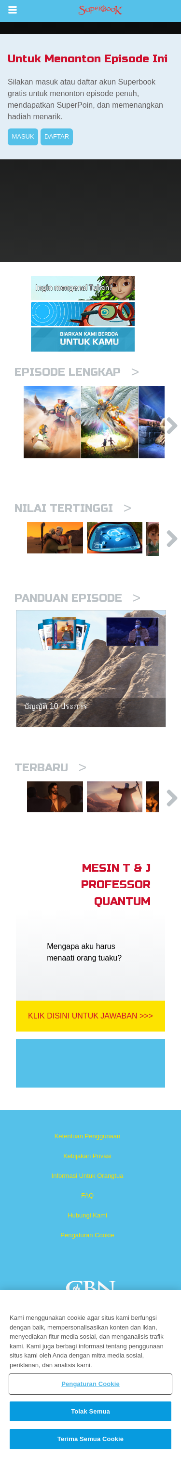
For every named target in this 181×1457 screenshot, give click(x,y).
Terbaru (50, 792)
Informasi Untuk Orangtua (88, 1208)
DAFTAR (56, 136)
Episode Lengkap (76, 372)
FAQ (87, 1228)
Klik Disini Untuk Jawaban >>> (90, 1049)
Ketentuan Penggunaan (88, 1169)
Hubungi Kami (87, 1248)
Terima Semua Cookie (90, 1439)
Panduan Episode (77, 622)
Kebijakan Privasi (87, 1188)
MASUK (23, 136)
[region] (90, 1373)
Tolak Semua (90, 1411)
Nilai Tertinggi (72, 525)
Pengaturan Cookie (87, 1268)
